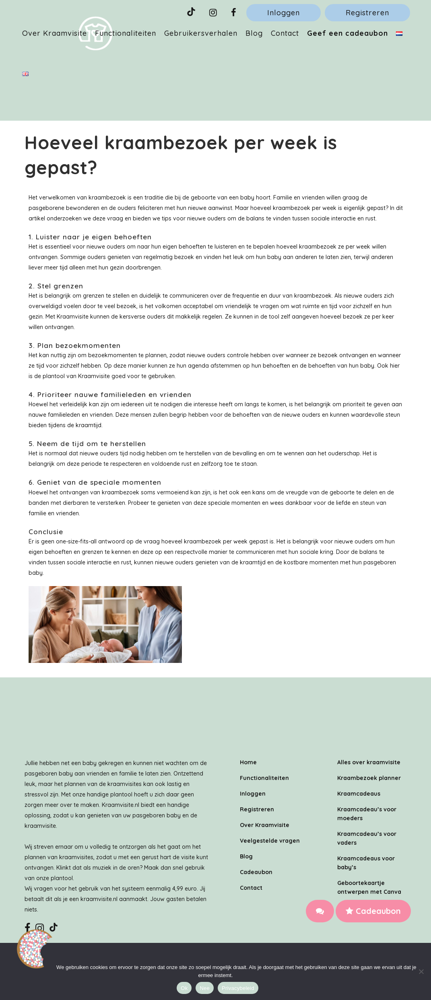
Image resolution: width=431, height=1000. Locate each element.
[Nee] (421, 971)
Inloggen (283, 12)
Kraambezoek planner (369, 778)
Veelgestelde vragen (270, 840)
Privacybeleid (238, 988)
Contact (251, 887)
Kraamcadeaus (358, 793)
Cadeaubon (373, 911)
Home (248, 762)
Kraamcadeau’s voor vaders (366, 838)
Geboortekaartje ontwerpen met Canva (369, 887)
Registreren (367, 12)
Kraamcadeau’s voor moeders (366, 814)
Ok (184, 988)
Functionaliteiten (264, 778)
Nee (205, 988)
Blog (246, 856)
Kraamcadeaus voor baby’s (366, 863)
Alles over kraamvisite (368, 762)
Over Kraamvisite (264, 825)
